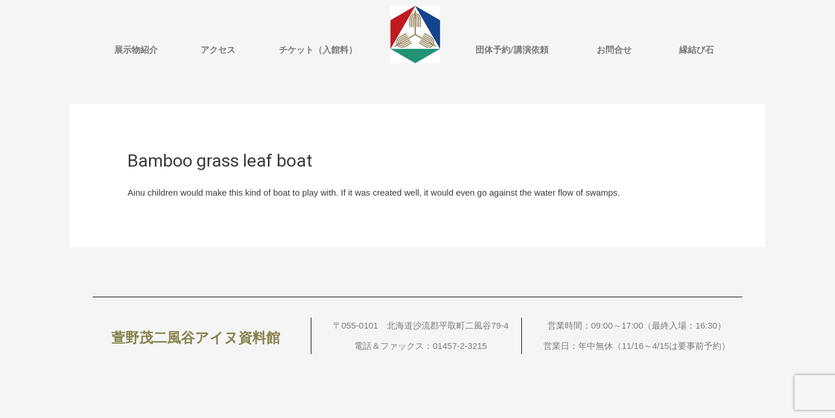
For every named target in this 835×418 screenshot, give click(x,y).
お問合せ (614, 50)
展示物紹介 (136, 50)
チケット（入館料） (318, 50)
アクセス (218, 50)
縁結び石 (696, 50)
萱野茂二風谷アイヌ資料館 (195, 338)
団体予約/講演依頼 (512, 50)
